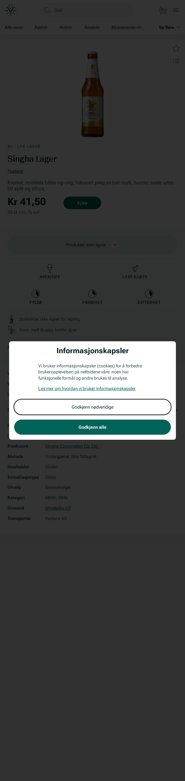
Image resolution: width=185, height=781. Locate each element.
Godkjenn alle (92, 427)
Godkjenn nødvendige (92, 407)
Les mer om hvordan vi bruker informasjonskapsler (87, 388)
